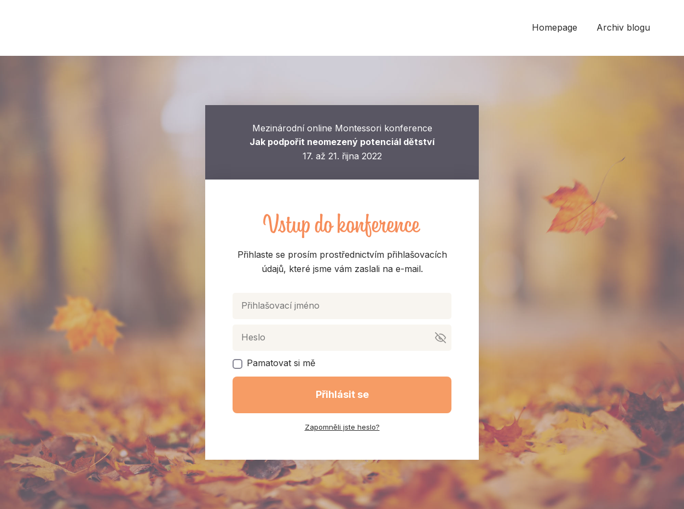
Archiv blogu (623, 27)
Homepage (554, 27)
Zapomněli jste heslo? (342, 427)
